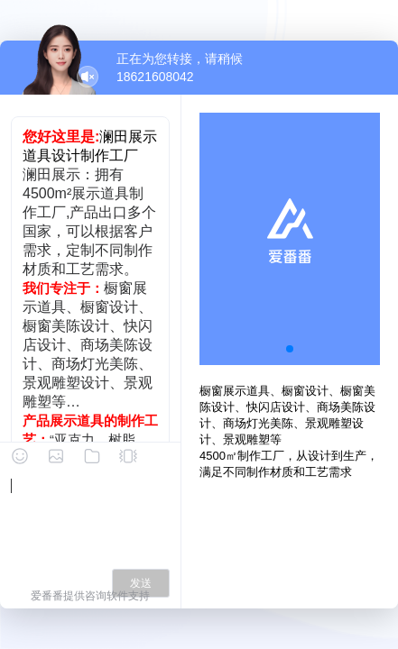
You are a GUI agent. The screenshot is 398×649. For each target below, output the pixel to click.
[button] (289, 348)
